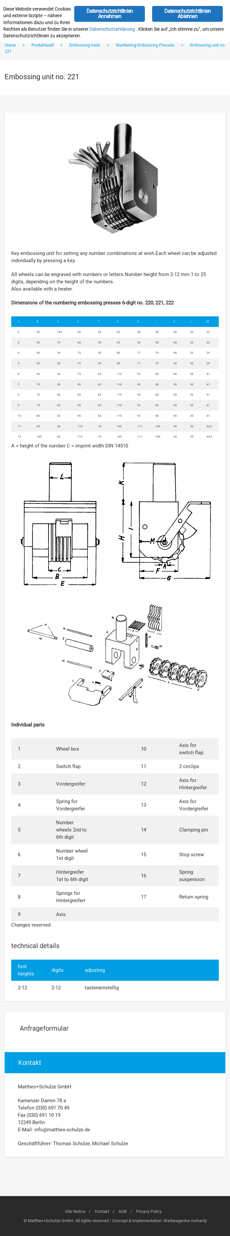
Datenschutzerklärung (112, 29)
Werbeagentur (176, 1220)
